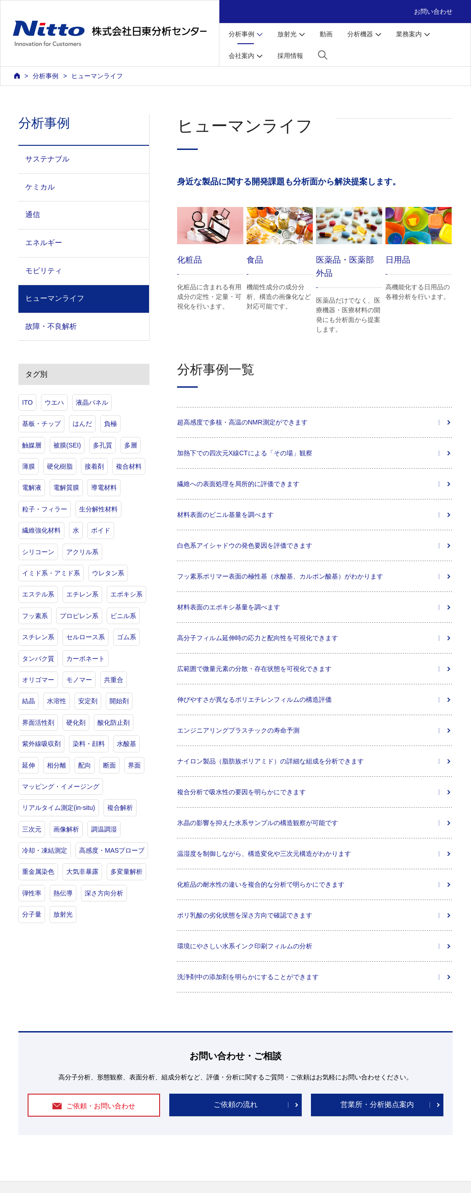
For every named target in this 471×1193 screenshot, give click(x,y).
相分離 (56, 765)
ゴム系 (126, 637)
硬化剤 (76, 722)
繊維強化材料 (41, 530)
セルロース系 (85, 637)
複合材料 (129, 466)
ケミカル (40, 187)
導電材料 (104, 487)
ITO (27, 402)
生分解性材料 (98, 509)
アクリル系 (82, 552)
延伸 (28, 765)
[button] (322, 55)
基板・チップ (41, 423)
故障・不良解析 (51, 326)
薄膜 (28, 466)
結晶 (28, 701)
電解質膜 (66, 487)
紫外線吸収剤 (41, 743)
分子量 (31, 914)
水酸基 (126, 743)
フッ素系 (35, 615)
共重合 (113, 679)
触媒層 (31, 445)
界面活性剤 (38, 722)
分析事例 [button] (241, 34)
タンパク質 (38, 658)
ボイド (100, 530)
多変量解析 (126, 871)
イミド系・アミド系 (51, 573)
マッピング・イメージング (60, 786)
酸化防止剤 (114, 722)
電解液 (31, 487)
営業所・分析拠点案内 (377, 1104)
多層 (130, 445)
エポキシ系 (126, 594)
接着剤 (94, 466)
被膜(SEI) (67, 445)
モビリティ (43, 271)
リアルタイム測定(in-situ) (58, 807)
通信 (32, 214)
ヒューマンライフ (54, 298)
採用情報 (290, 55)
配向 (84, 765)
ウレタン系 (108, 573)
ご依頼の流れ (235, 1104)
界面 (134, 765)
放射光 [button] (287, 34)
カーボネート (85, 658)
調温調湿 (104, 829)
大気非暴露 (82, 871)
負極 (110, 423)
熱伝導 (63, 893)
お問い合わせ (433, 11)
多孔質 (102, 445)
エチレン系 (82, 594)
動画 (326, 34)
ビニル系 (123, 615)
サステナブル (47, 159)
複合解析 (120, 807)
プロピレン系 (79, 615)
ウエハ (54, 402)
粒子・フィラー (44, 509)
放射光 (63, 914)
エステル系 (38, 594)
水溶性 (56, 701)
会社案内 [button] (241, 55)
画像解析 (66, 829)
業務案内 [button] (409, 34)
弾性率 (31, 893)
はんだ (82, 423)
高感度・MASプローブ (111, 850)
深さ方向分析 (104, 893)
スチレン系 (38, 637)
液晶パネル (92, 402)
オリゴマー (38, 679)
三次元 (31, 829)
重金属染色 (38, 871)
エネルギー (43, 243)
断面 (109, 765)
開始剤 (119, 701)
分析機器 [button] (360, 34)
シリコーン (38, 552)
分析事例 (45, 76)
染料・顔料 (89, 743)
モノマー (79, 679)
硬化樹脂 (60, 466)
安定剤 (88, 701)
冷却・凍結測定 (44, 850)
